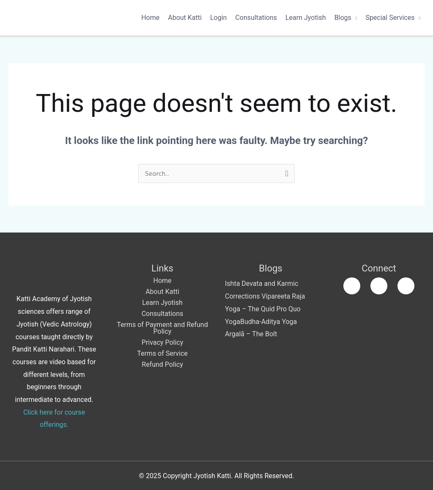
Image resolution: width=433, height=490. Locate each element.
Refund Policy (162, 364)
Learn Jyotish (305, 18)
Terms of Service (162, 353)
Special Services (389, 18)
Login (218, 18)
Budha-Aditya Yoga (268, 322)
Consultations (256, 18)
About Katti (185, 18)
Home (150, 18)
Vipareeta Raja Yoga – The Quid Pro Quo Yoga (265, 308)
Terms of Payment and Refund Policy (162, 328)
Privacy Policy (163, 342)
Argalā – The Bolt (251, 334)
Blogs (342, 18)
